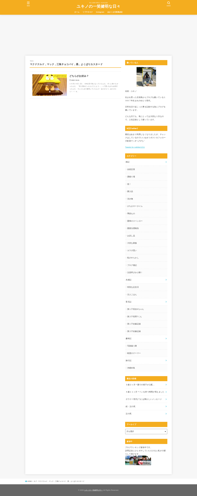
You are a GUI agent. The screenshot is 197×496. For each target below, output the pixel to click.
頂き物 (130, 199)
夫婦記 (128, 280)
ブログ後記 (132, 265)
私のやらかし (133, 258)
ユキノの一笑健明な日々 (98, 6)
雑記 (128, 162)
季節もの (131, 214)
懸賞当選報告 (133, 228)
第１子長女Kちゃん (135, 309)
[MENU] (28, 3)
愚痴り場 (131, 177)
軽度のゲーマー (134, 353)
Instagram (100, 12)
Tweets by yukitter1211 (135, 147)
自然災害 (131, 169)
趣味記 (128, 338)
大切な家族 (132, 243)
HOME (29, 481)
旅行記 (128, 361)
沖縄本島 (131, 368)
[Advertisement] (98, 33)
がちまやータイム (135, 206)
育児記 (128, 302)
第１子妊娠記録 (134, 324)
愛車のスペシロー (135, 221)
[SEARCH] (168, 3)
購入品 (130, 191)
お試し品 (131, 236)
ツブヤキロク (88, 12)
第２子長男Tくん (134, 317)
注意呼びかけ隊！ (135, 272)
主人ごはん (132, 295)
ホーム (76, 12)
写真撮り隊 (132, 346)
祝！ (129, 184)
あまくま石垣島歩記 (115, 12)
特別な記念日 (133, 287)
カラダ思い (132, 250)
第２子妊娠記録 (134, 331)
